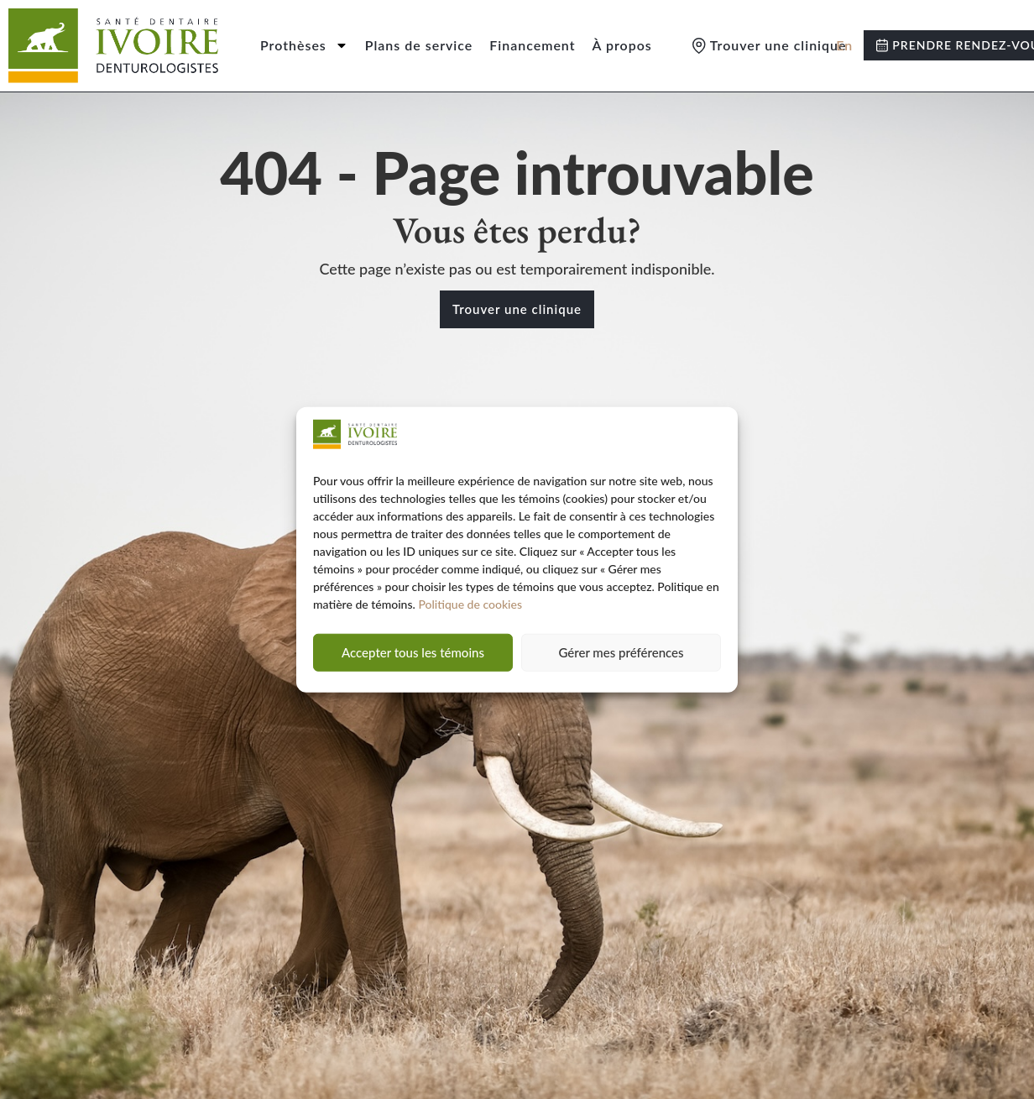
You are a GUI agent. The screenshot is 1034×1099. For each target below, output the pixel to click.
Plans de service (419, 45)
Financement (532, 45)
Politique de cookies (470, 604)
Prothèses (304, 45)
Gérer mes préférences (620, 652)
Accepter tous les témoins (413, 652)
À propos (622, 45)
